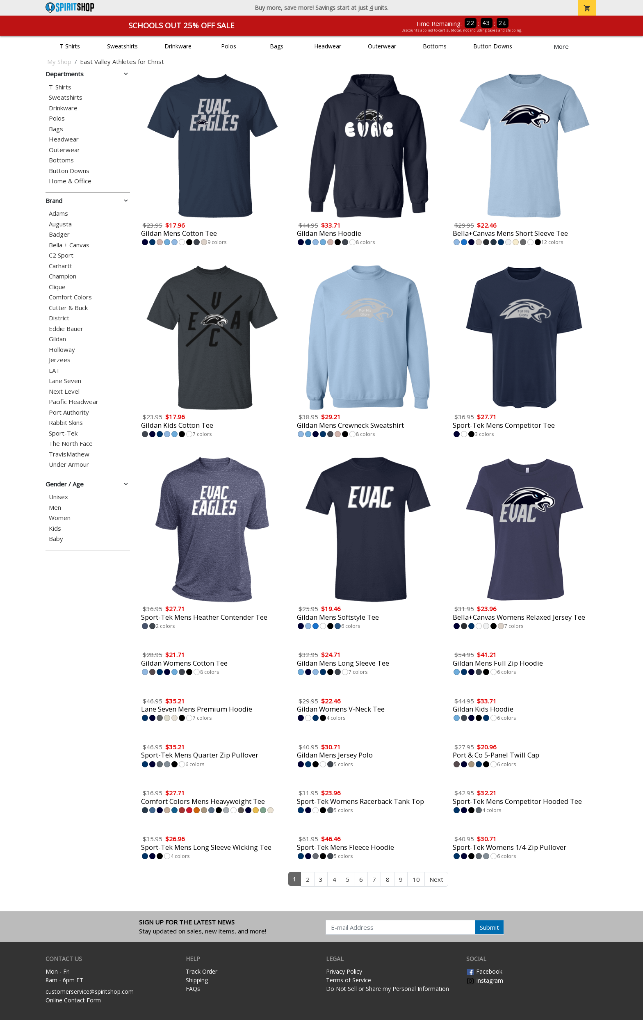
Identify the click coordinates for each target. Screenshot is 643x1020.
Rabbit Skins (66, 422)
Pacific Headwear (73, 401)
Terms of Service (348, 980)
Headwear (327, 46)
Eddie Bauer (66, 328)
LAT (54, 370)
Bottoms (435, 46)
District (59, 318)
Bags (276, 46)
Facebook (484, 971)
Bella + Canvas (69, 245)
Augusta (60, 224)
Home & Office (70, 181)
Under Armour (69, 464)
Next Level (64, 391)
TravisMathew (69, 454)
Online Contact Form (73, 1000)
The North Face (71, 443)
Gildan (57, 338)
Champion (62, 276)
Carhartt (60, 265)
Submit (489, 927)
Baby (56, 538)
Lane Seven (65, 380)
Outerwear (382, 46)
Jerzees (60, 359)
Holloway (62, 349)
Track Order (201, 971)
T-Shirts (69, 46)
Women (60, 517)
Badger (59, 234)
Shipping (197, 980)
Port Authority (69, 412)
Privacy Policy (344, 971)
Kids (55, 528)
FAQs (193, 989)
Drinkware (178, 46)
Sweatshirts (122, 46)
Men (55, 507)
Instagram (484, 980)
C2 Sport (61, 255)
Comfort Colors (70, 297)
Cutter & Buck (68, 307)
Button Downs (492, 46)
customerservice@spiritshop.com (90, 991)
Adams (58, 213)
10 (416, 879)
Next (436, 879)
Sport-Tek (63, 433)
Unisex (58, 496)
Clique (57, 286)
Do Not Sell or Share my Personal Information (387, 989)
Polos (228, 46)
